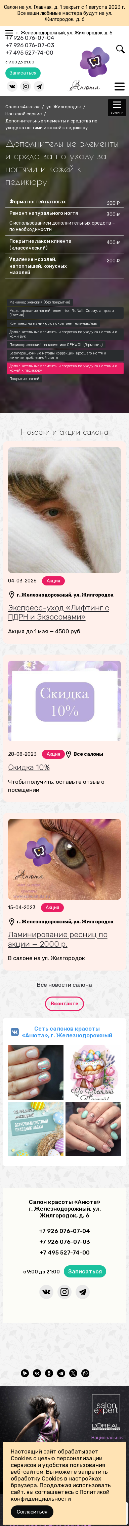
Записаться (23, 73)
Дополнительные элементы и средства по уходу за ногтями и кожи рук (63, 334)
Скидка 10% (29, 767)
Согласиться (32, 1512)
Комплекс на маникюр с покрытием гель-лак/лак (53, 323)
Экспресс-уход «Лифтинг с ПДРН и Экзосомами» (58, 612)
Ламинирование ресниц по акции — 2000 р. (58, 939)
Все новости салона (64, 984)
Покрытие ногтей (24, 379)
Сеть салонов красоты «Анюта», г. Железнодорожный (67, 1032)
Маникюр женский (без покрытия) (39, 302)
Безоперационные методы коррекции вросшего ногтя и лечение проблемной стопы (57, 355)
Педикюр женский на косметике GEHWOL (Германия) (56, 345)
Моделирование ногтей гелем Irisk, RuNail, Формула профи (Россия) (61, 313)
